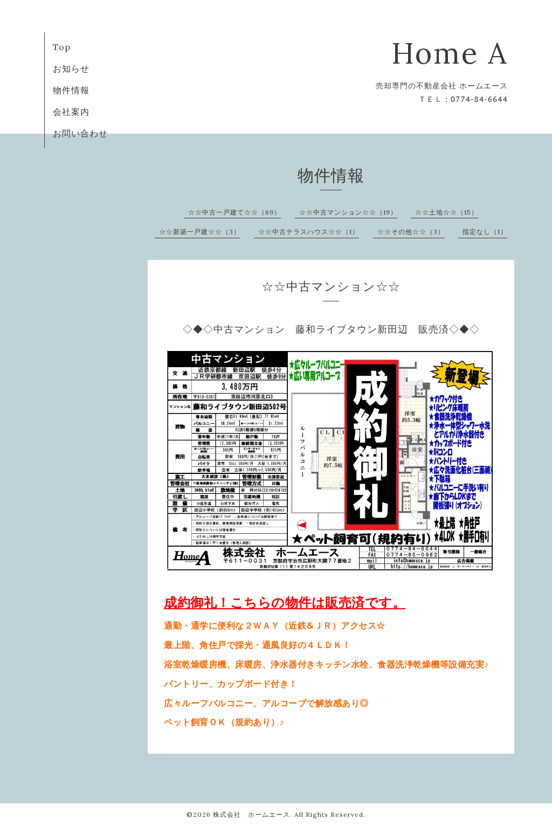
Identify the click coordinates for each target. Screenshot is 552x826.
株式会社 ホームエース (251, 814)
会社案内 (71, 111)
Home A (449, 53)
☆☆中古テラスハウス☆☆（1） (308, 232)
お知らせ (71, 68)
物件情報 (71, 90)
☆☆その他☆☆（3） (411, 232)
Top (62, 47)
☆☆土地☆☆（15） (446, 212)
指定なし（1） (485, 232)
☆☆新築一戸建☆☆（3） (199, 232)
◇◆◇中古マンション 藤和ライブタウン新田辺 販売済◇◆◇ (331, 329)
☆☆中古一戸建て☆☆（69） (234, 212)
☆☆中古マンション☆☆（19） (348, 212)
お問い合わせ (80, 133)
